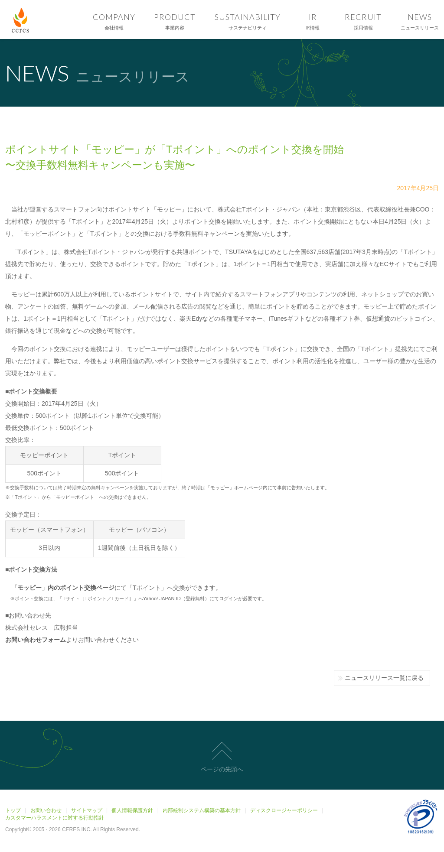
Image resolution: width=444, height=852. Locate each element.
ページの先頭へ (222, 769)
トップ (13, 810)
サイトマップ (86, 810)
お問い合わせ (46, 810)
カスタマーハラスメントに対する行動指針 (54, 818)
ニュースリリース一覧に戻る (384, 677)
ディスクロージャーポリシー (284, 810)
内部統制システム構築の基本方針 (202, 810)
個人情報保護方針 (132, 810)
